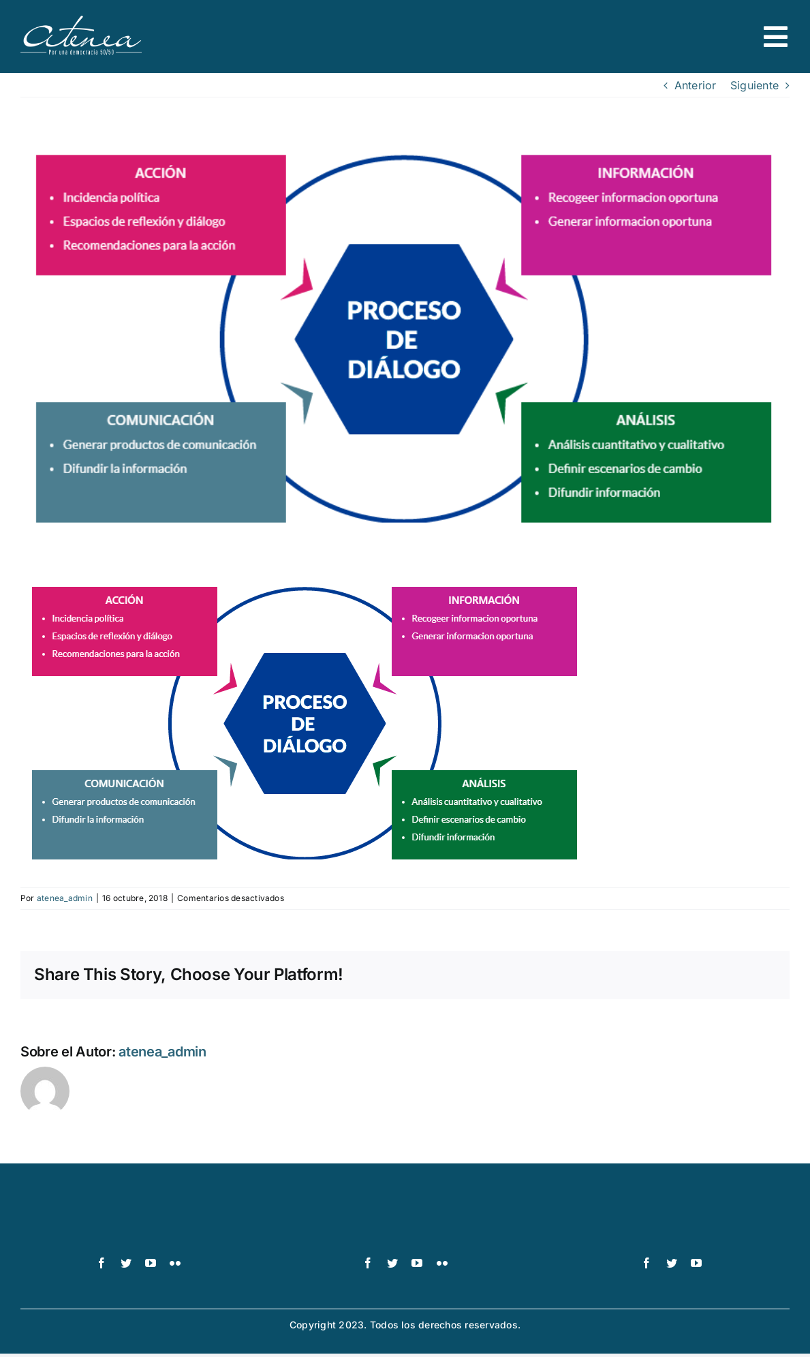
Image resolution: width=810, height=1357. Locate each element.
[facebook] (101, 1262)
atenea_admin (65, 898)
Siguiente (754, 85)
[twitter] (126, 1262)
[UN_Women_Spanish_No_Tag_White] (405, 1210)
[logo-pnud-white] (139, 1210)
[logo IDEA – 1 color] (672, 1210)
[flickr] (175, 1262)
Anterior (695, 85)
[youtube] (150, 1262)
